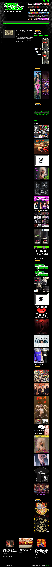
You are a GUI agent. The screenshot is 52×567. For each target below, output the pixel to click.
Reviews (12, 21)
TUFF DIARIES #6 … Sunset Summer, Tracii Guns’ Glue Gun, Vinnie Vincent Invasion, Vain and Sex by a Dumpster (24, 32)
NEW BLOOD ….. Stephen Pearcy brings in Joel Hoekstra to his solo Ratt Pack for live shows (41, 108)
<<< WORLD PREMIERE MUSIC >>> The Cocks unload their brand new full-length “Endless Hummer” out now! (41, 117)
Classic (27, 21)
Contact (31, 21)
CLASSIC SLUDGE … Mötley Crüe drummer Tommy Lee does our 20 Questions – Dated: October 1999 (10, 550)
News (8, 21)
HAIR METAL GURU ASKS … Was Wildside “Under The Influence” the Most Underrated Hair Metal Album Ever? (41, 111)
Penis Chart (22, 21)
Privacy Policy (47, 565)
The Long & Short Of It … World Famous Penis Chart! (25, 550)
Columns (17, 21)
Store (36, 21)
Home (5, 21)
